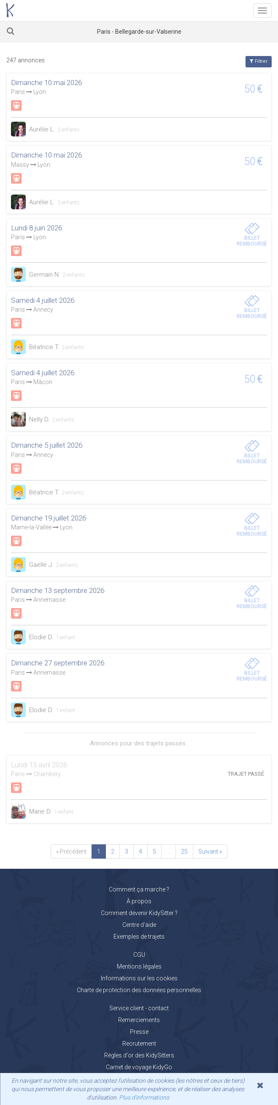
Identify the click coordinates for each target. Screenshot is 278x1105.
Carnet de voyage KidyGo (139, 1067)
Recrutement (139, 1043)
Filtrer (258, 61)
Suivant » (210, 851)
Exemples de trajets (139, 936)
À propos (139, 901)
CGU (139, 954)
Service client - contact (139, 1008)
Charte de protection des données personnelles (139, 990)
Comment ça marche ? (139, 889)
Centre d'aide (139, 924)
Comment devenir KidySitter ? (139, 913)
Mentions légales (139, 966)
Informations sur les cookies (139, 978)
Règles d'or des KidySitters (139, 1055)
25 (184, 851)
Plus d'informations (144, 1097)
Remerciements (139, 1020)
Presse (139, 1031)
